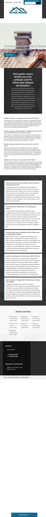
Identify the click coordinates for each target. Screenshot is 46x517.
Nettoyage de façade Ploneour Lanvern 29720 (25, 318)
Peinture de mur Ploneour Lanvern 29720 (13, 325)
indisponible (8, 2)
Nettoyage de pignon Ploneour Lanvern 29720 (14, 332)
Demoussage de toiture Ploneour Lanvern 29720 (14, 318)
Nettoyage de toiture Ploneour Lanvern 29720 (36, 318)
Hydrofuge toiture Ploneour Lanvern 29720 (36, 325)
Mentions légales (24, 377)
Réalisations (9, 55)
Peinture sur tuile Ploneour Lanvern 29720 (24, 325)
